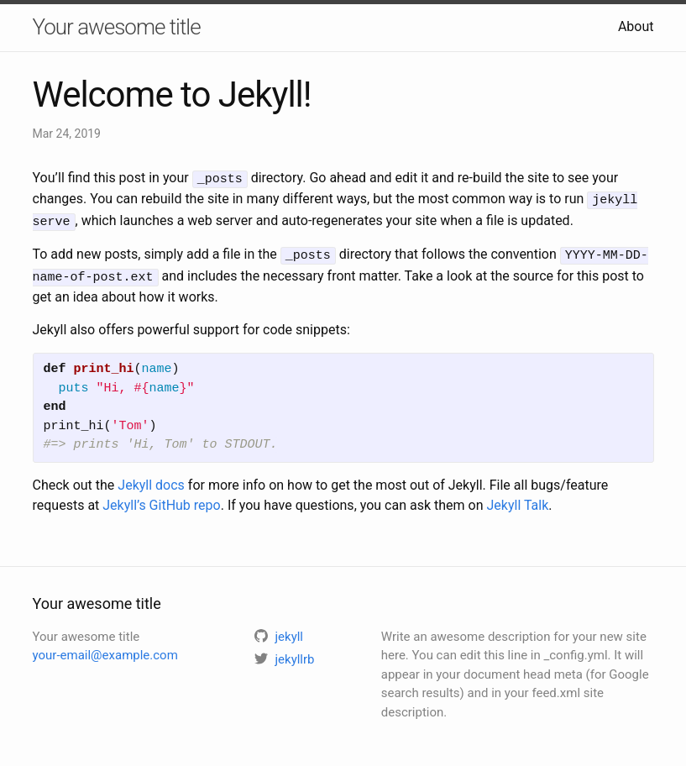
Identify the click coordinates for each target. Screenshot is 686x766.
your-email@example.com (105, 649)
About (636, 26)
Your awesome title (117, 26)
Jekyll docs (151, 478)
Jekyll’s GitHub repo (161, 498)
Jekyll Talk (518, 498)
